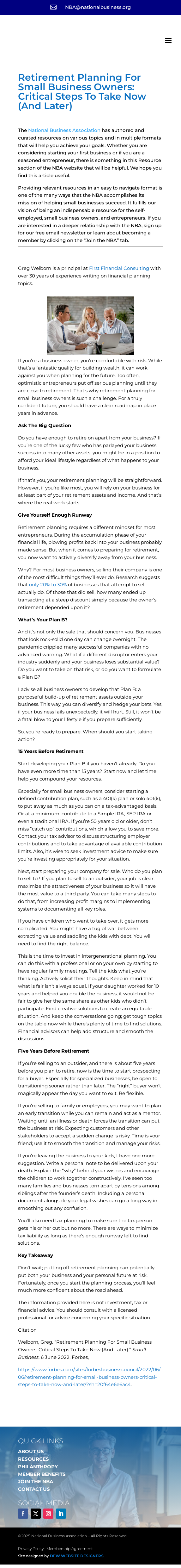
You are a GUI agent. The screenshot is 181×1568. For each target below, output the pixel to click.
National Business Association (64, 134)
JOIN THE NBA (35, 1485)
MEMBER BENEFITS (42, 1478)
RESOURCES (33, 1462)
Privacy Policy (31, 1552)
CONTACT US (34, 1493)
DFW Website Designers (77, 1559)
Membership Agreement (69, 1552)
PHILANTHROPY (38, 1470)
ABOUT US (31, 1455)
